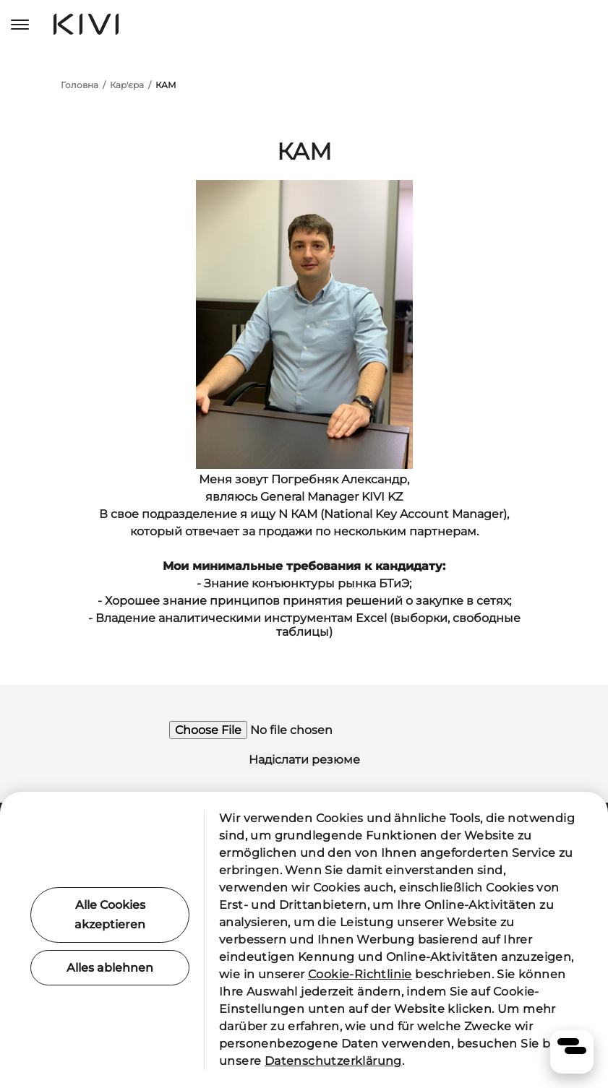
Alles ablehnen (110, 968)
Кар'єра (127, 84)
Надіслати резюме (304, 760)
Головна (79, 84)
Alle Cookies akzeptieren (109, 914)
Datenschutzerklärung (333, 1061)
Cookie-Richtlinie (360, 974)
